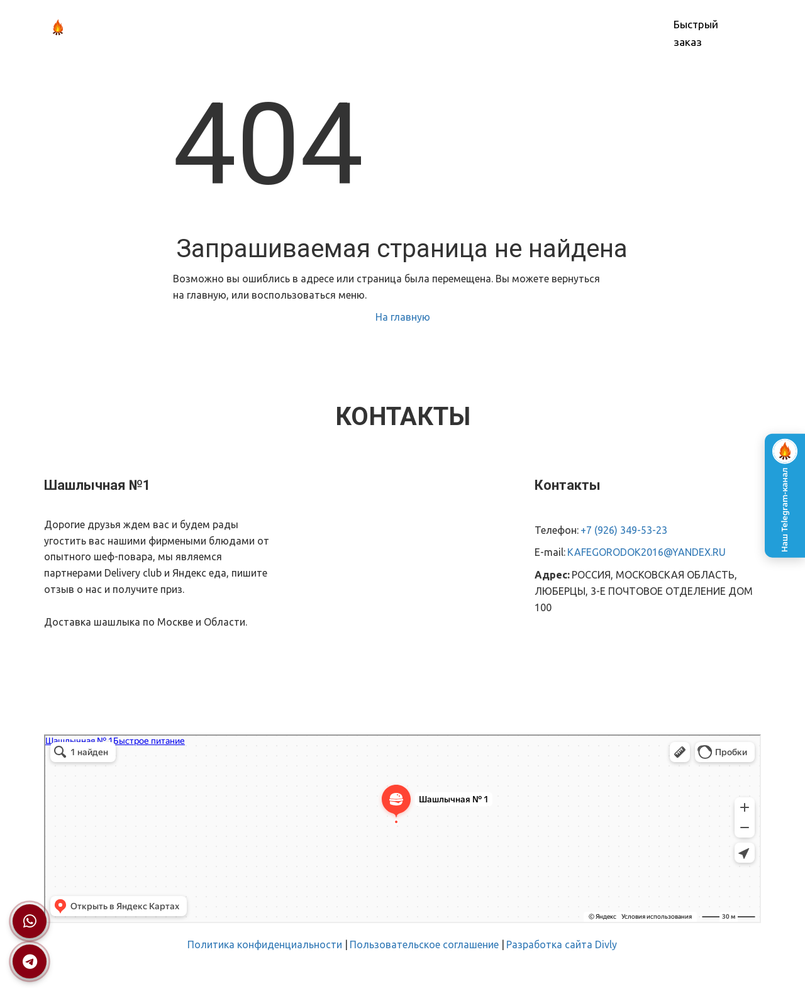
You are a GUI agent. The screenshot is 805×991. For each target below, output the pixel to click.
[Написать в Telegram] (30, 961)
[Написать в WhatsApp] (30, 921)
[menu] (424, 28)
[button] (348, 28)
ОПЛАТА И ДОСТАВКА (439, 28)
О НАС (290, 28)
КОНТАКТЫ (525, 28)
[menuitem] (239, 28)
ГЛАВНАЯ (239, 28)
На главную (402, 317)
